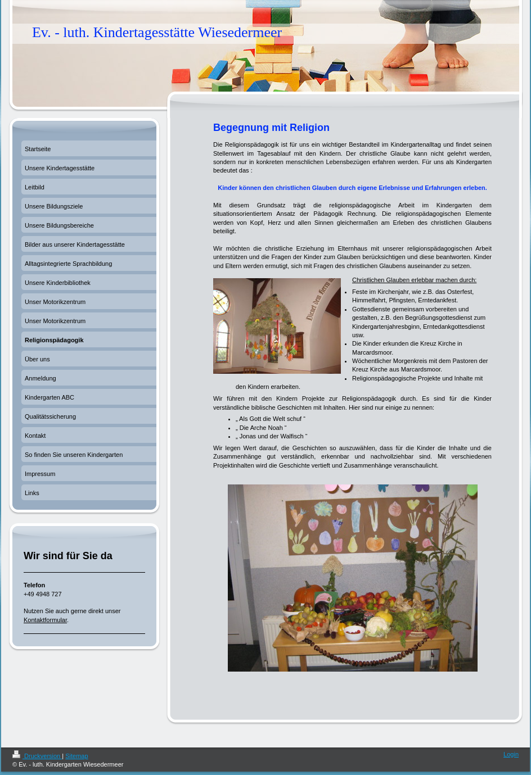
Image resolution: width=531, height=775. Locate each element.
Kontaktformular (45, 620)
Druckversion (37, 756)
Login (511, 754)
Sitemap (76, 756)
